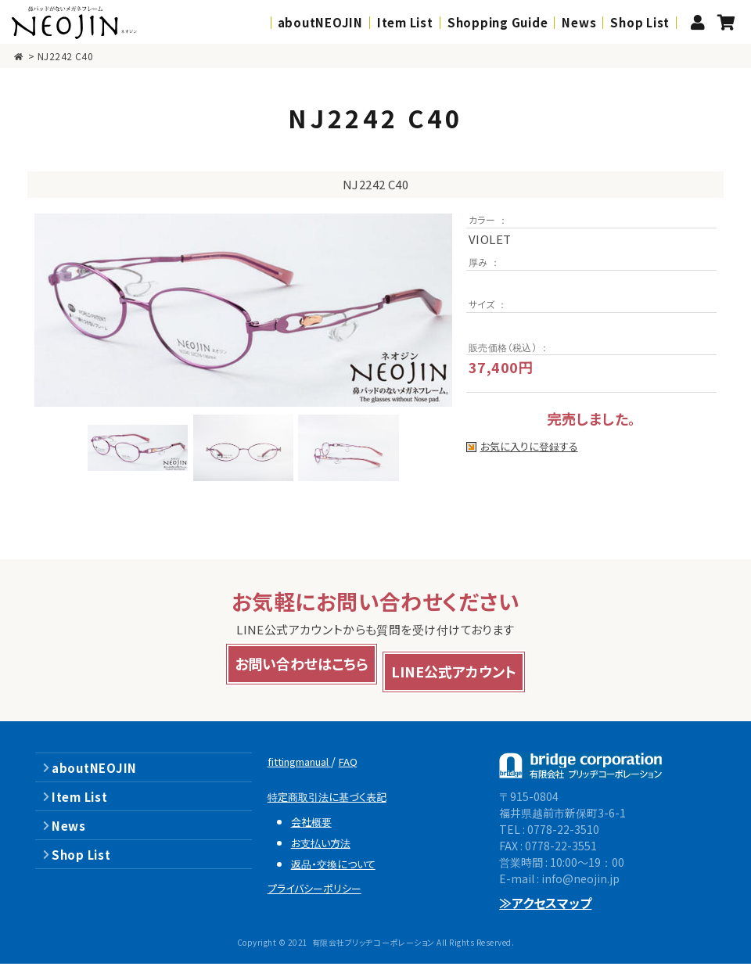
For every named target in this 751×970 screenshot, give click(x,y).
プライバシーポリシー (323, 894)
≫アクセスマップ (545, 909)
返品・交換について (341, 869)
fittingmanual (309, 768)
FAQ (370, 768)
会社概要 (315, 827)
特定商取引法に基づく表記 (337, 803)
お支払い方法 (326, 848)
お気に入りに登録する (531, 447)
